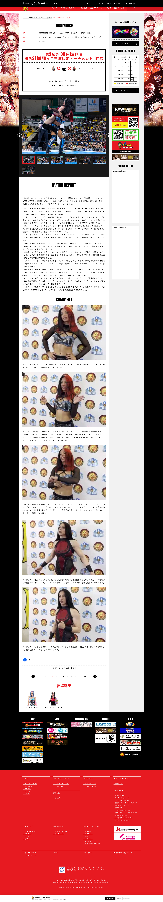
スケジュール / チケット (122, 44)
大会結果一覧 (35, 18)
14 (90, 676)
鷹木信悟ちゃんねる (121, 815)
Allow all (110, 898)
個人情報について (30, 853)
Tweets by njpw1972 (120, 171)
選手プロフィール (96, 10)
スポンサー (90, 3)
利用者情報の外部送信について (122, 853)
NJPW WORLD (120, 795)
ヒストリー (88, 834)
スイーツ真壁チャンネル (123, 810)
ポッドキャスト (118, 3)
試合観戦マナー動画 (61, 831)
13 (85, 676)
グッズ (27, 793)
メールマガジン (130, 3)
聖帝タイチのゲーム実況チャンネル (126, 813)
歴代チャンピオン (90, 786)
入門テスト (88, 839)
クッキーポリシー (30, 855)
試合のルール (59, 834)
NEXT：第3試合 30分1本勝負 (64, 668)
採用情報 (88, 841)
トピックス (28, 786)
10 (71, 676)
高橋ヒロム (118, 808)
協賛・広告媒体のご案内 (92, 844)
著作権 (56, 853)
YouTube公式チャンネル (123, 798)
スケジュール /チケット (62, 783)
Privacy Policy (62, 899)
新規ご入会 (28, 834)
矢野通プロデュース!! (122, 805)
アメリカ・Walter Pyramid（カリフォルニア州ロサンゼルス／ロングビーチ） (70, 37)
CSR (139, 3)
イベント (27, 791)
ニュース (54, 10)
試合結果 (84, 10)
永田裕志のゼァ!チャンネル (123, 818)
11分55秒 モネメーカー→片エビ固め (64, 81)
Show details (126, 898)
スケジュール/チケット (69, 10)
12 (80, 676)
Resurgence (47, 18)
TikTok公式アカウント (122, 800)
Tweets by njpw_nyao (120, 227)
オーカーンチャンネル (122, 820)
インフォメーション (31, 783)
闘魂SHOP (118, 783)
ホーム (26, 18)
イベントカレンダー (121, 90)
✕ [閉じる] (160, 897)
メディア (27, 788)
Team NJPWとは (30, 831)
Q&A (26, 839)
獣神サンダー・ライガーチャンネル (126, 803)
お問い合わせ (88, 853)
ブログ (109, 3)
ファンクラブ (100, 3)
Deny (119, 898)
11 (76, 676)
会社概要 (88, 831)
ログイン (27, 836)
